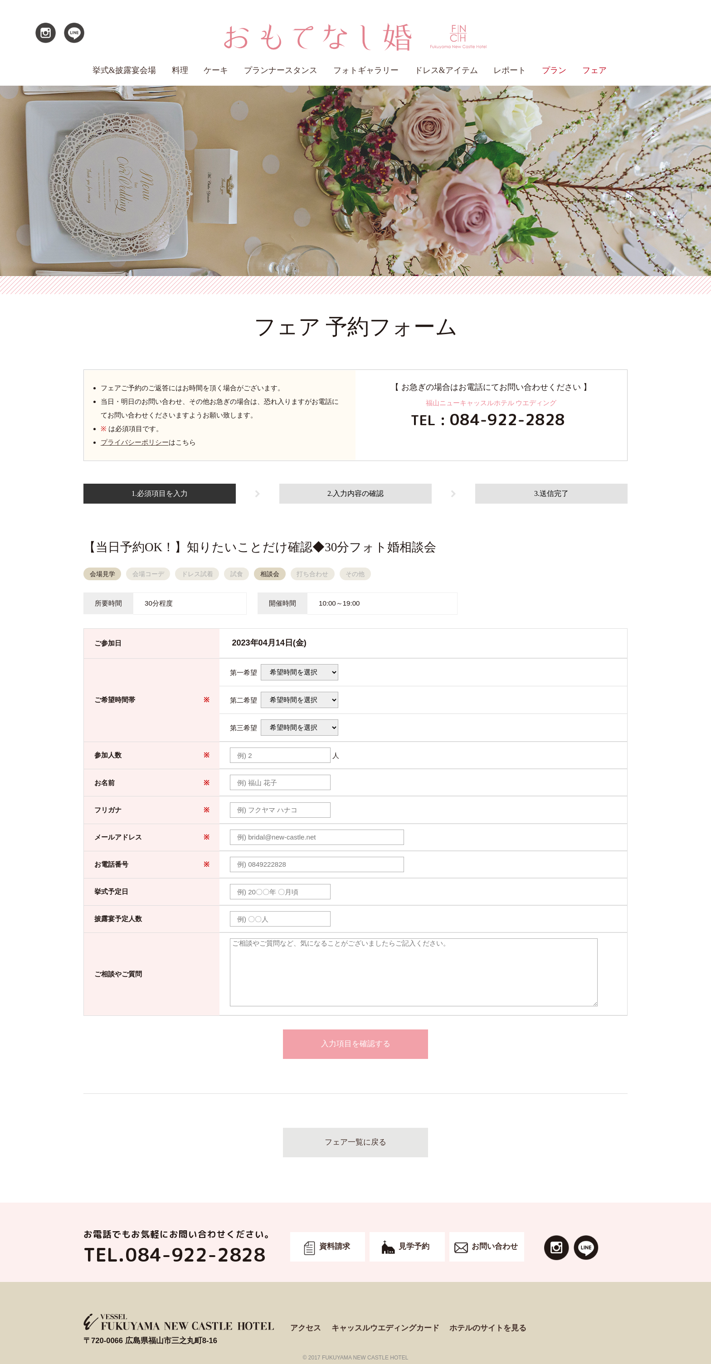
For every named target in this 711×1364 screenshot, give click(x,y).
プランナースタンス (280, 70)
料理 (180, 70)
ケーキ (216, 70)
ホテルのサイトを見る (487, 1328)
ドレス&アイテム (446, 70)
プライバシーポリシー (135, 442)
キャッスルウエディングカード (385, 1328)
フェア (594, 70)
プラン (554, 70)
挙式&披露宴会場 (124, 70)
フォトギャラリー (366, 70)
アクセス (305, 1328)
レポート (509, 70)
